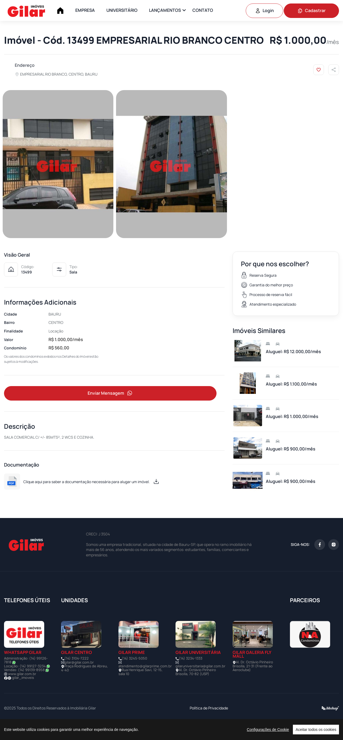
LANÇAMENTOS (165, 10)
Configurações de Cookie (268, 729)
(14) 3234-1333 (190, 675)
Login (264, 10)
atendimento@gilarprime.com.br (145, 683)
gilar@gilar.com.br (79, 679)
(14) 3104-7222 (76, 675)
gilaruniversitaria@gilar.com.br (200, 683)
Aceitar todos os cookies (316, 729)
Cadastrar (311, 10)
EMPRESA (85, 10)
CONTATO (202, 10)
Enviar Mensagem (110, 410)
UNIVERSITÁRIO (121, 10)
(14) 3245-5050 (134, 675)
